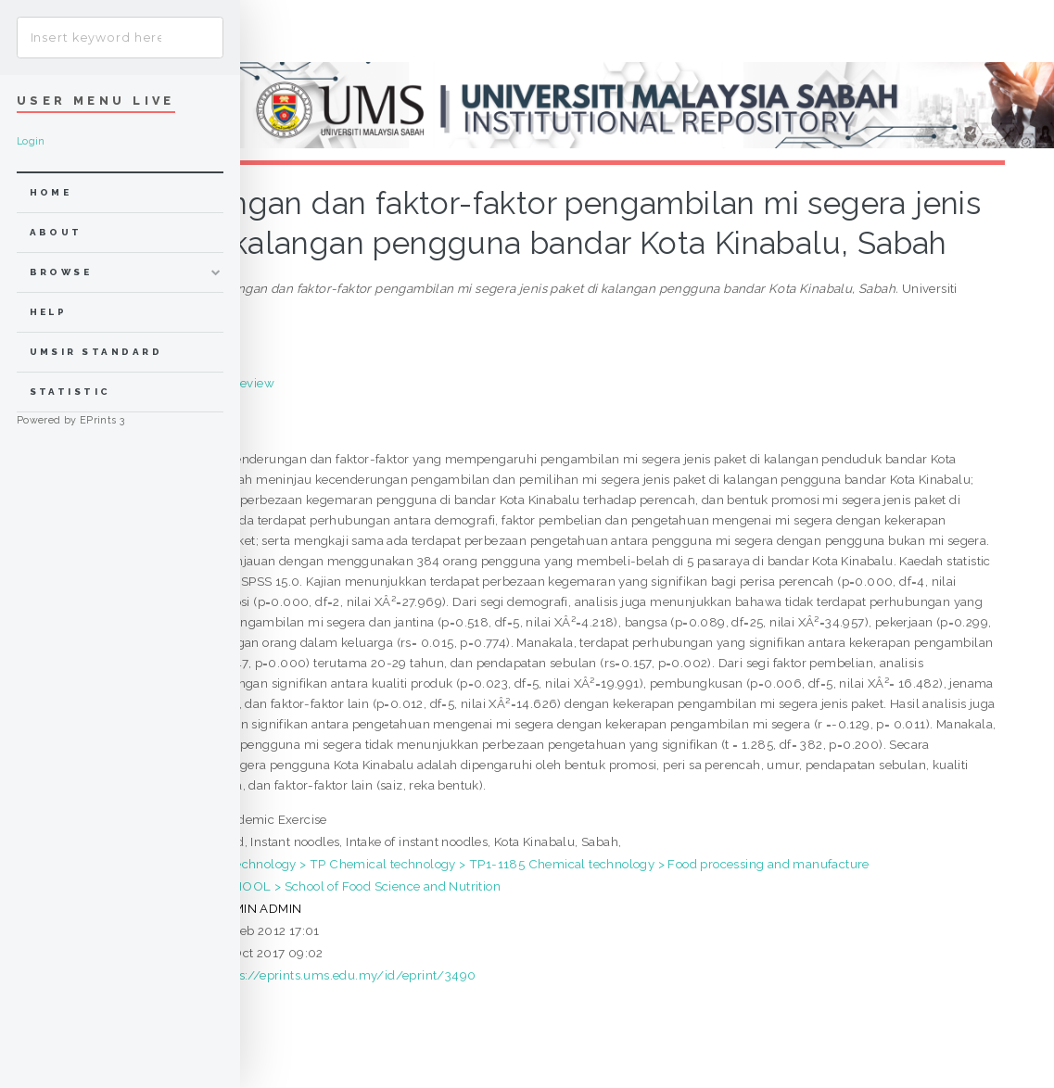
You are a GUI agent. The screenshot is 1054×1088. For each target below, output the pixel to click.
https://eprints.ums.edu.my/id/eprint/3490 (345, 975)
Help (49, 312)
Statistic (70, 391)
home (51, 192)
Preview (250, 382)
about (56, 232)
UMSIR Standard (96, 352)
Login (31, 141)
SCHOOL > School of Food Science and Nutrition (358, 886)
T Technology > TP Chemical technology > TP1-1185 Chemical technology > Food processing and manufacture (542, 863)
